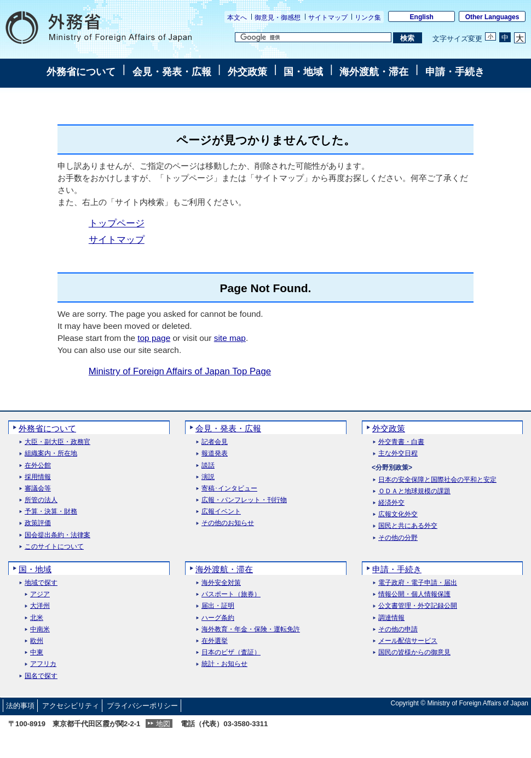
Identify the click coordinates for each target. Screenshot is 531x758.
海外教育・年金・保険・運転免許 (250, 629)
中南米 (40, 629)
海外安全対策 (221, 582)
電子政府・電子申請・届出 (417, 582)
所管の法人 (41, 500)
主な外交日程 (398, 453)
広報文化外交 (398, 514)
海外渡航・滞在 (373, 71)
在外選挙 (214, 641)
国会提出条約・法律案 (57, 535)
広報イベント (221, 511)
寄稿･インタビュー (229, 488)
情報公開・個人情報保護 (414, 594)
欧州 (36, 641)
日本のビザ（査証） (231, 652)
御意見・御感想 (278, 17)
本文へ (237, 17)
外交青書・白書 (401, 442)
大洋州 (40, 605)
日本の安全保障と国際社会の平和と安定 (437, 479)
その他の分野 (398, 538)
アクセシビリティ (70, 706)
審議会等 (38, 488)
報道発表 (214, 453)
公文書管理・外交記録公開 (417, 605)
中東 (36, 652)
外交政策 (247, 71)
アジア (40, 594)
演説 (208, 477)
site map (230, 338)
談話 (208, 465)
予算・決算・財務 (51, 511)
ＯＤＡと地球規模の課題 (414, 491)
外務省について (81, 71)
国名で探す (41, 676)
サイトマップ (328, 17)
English (422, 17)
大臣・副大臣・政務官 (57, 442)
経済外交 (391, 502)
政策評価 (38, 523)
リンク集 (368, 17)
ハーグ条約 (217, 618)
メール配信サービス (407, 641)
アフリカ (43, 664)
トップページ (117, 223)
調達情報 (391, 618)
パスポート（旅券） (231, 594)
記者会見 (214, 442)
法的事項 (20, 706)
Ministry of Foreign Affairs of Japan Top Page (180, 371)
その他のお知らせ (227, 523)
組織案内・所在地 (51, 453)
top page (153, 338)
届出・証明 (217, 605)
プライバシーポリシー (142, 706)
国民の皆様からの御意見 (414, 652)
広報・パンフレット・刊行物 (244, 500)
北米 (36, 618)
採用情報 (38, 477)
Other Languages (492, 17)
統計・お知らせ (224, 664)
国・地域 (303, 71)
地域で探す (41, 582)
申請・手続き (454, 71)
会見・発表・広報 (171, 71)
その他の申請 (398, 629)
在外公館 (38, 465)
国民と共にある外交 (407, 525)
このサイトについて (54, 546)
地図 (163, 724)
